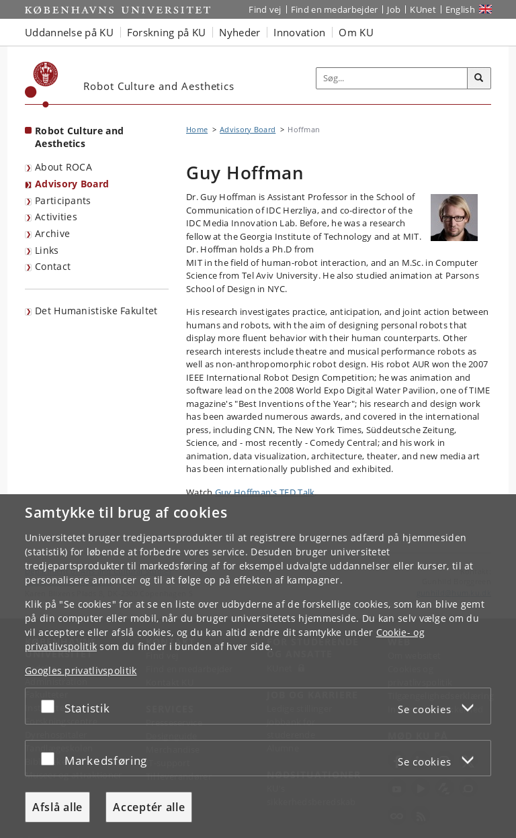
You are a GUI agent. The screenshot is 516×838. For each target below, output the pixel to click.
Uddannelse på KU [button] (69, 32)
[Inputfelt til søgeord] (392, 78)
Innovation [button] (299, 32)
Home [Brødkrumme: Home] (197, 129)
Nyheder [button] (239, 32)
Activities (56, 216)
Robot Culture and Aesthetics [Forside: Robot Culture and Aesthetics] (79, 137)
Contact (53, 266)
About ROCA (63, 166)
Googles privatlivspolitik (81, 670)
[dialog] (258, 666)
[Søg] (479, 78)
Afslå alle (57, 807)
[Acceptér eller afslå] (51, 706)
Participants (63, 200)
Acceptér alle (149, 807)
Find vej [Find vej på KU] (265, 9)
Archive (52, 233)
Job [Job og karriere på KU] (393, 9)
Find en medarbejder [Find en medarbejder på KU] (334, 9)
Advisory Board (72, 183)
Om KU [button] (356, 32)
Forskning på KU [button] (166, 32)
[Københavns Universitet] (41, 84)
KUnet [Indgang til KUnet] (423, 9)
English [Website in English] (460, 9)
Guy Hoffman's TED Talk (265, 492)
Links (47, 250)
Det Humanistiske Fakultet (96, 310)
